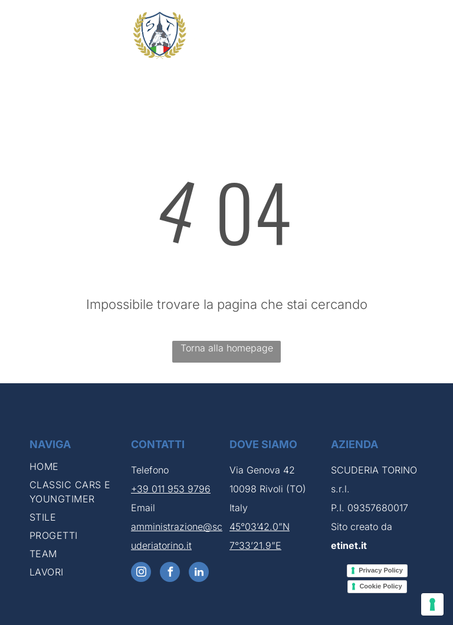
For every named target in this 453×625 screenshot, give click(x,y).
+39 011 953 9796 (171, 489)
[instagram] (141, 573)
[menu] (427, 35)
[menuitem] (77, 468)
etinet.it (349, 545)
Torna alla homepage (226, 348)
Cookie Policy (380, 586)
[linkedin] (199, 573)
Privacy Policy (381, 570)
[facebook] (170, 573)
